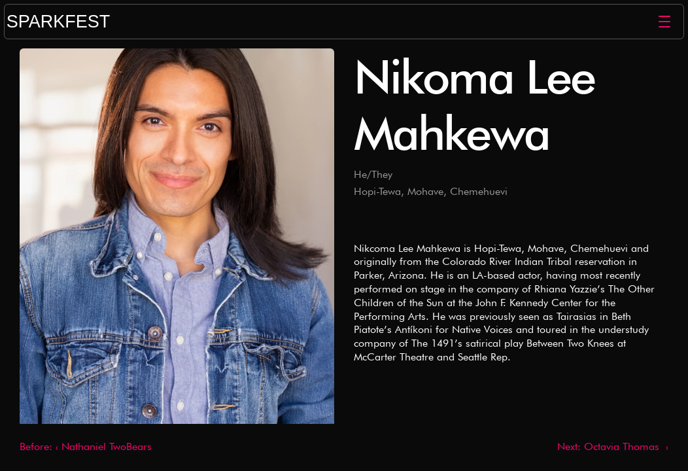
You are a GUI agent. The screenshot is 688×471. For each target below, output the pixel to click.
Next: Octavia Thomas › (612, 446)
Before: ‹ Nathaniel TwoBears (86, 446)
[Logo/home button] (329, 22)
